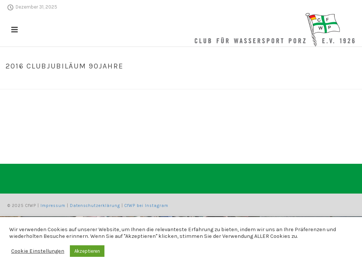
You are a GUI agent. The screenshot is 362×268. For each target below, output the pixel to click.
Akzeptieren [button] (87, 251)
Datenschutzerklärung (95, 205)
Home (273, 82)
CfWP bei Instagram (146, 205)
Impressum (53, 205)
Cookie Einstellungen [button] (37, 251)
